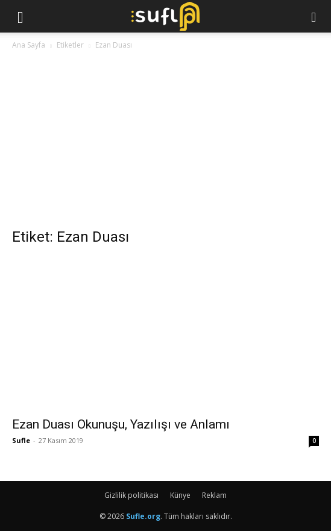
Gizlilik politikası (131, 495)
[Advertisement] (165, 142)
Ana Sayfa (28, 45)
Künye (180, 495)
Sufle (21, 440)
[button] (20, 16)
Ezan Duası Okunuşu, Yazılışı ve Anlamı (121, 424)
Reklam (214, 495)
